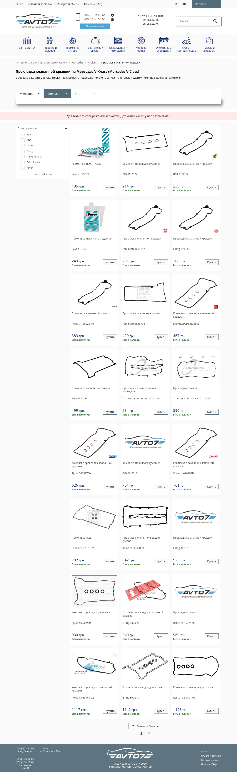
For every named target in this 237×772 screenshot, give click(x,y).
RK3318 (129, 473)
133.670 (130, 622)
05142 (133, 249)
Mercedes (78, 62)
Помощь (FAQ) (93, 4)
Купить (110, 187)
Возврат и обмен (68, 4)
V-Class (92, 62)
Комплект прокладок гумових (141, 163)
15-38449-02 (83, 697)
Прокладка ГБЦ (81, 537)
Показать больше (145, 726)
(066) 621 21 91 (25, 748)
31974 (83, 548)
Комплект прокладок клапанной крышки (193, 315)
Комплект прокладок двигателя (91, 612)
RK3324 (129, 174)
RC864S (186, 323)
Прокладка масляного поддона (91, 238)
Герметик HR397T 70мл (86, 163)
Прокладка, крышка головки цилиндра (140, 389)
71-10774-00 (184, 622)
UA (175, 4)
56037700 (81, 473)
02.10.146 (141, 398)
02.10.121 (191, 398)
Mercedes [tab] (26, 94)
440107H (183, 473)
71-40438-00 (133, 548)
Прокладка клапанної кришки (141, 313)
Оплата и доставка (40, 4)
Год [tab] (77, 94)
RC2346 (79, 398)
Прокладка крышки (185, 388)
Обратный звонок (95, 26)
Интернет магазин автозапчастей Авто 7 (41, 62)
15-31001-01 (184, 697)
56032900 (81, 622)
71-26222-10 (83, 323)
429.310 (181, 548)
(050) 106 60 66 (99, 15)
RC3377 (180, 174)
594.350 (181, 249)
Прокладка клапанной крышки (120, 62)
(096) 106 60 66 (99, 19)
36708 (133, 323)
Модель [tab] (53, 94)
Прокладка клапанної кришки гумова (141, 539)
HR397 (80, 249)
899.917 (130, 697)
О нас (19, 4)
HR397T (80, 174)
